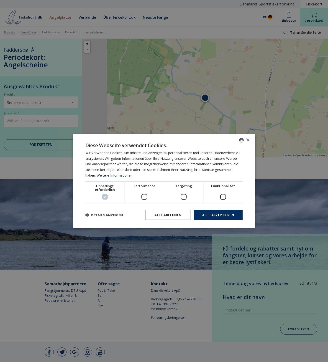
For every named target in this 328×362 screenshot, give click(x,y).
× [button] (247, 140)
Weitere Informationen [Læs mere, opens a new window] (114, 175)
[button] (104, 215)
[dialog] (164, 181)
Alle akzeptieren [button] (218, 215)
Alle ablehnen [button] (167, 215)
